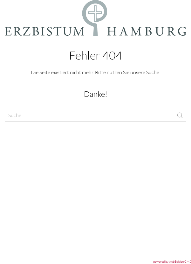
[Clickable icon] (95, 115)
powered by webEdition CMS (172, 262)
